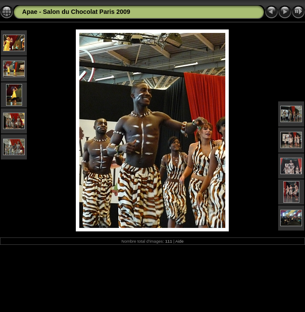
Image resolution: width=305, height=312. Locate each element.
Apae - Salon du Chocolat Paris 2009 (76, 11)
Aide (179, 241)
